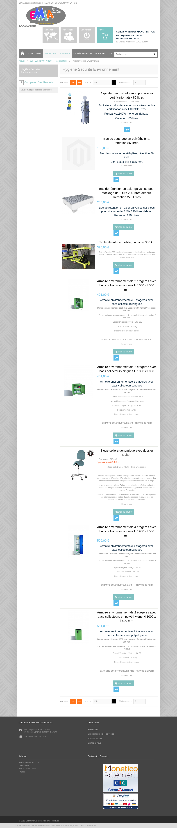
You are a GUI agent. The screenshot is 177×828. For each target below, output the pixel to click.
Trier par (88, 82)
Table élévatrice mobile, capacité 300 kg (126, 242)
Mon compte (67, 30)
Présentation (93, 729)
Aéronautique (61, 61)
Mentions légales (95, 738)
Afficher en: (64, 82)
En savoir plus (126, 122)
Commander (85, 30)
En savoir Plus (92, 825)
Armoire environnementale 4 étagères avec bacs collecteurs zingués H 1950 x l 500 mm (126, 531)
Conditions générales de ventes (101, 734)
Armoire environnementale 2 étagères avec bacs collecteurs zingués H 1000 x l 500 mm (126, 285)
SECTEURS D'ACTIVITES (41, 61)
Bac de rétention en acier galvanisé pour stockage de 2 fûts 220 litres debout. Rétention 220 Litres (126, 193)
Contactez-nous (48, 31)
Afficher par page (125, 82)
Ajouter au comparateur (127, 129)
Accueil (23, 53)
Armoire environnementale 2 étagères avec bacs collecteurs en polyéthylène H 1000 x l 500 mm (126, 616)
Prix (96, 82)
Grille (79, 82)
